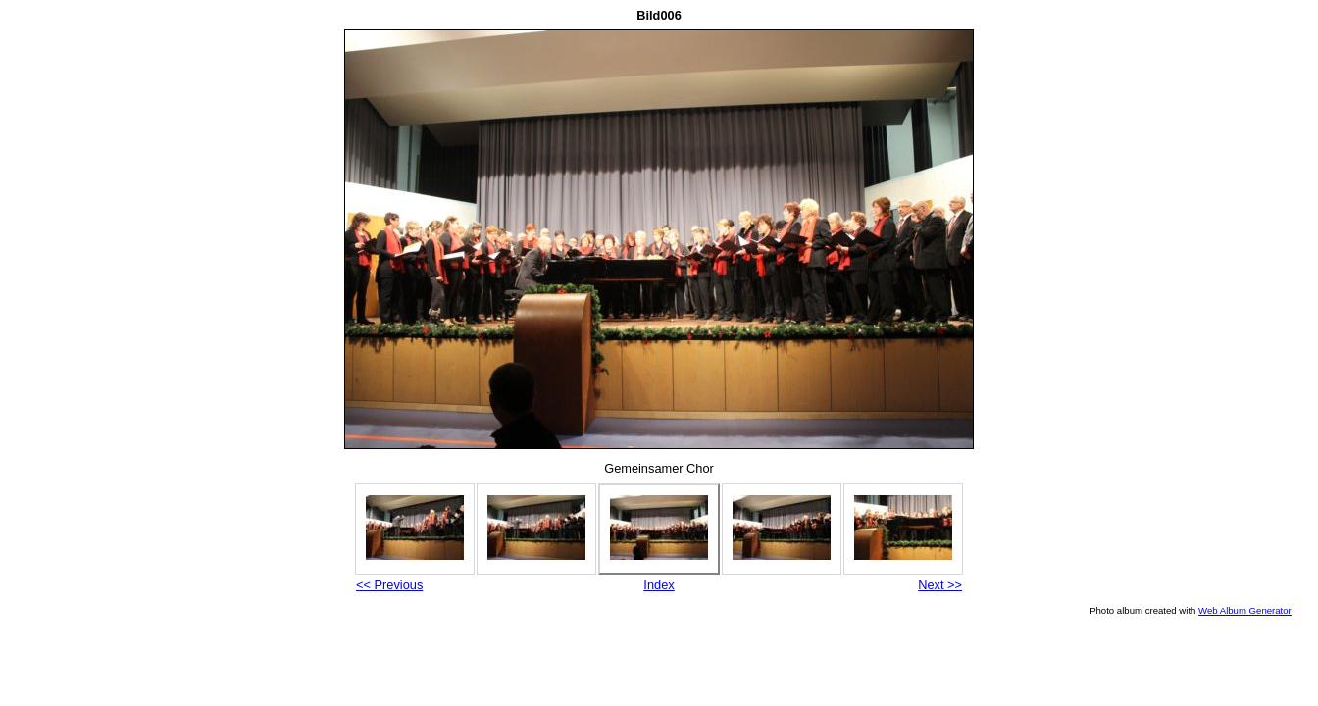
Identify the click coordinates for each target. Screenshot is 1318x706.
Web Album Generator (1245, 610)
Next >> (940, 585)
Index (658, 585)
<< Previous (389, 585)
